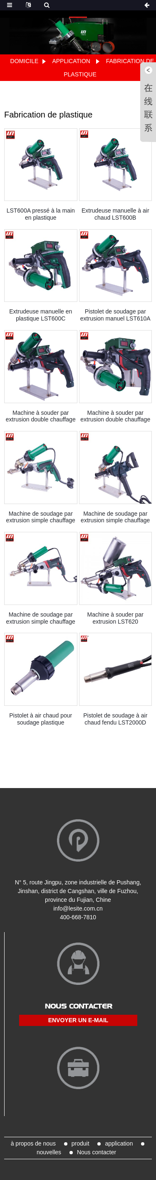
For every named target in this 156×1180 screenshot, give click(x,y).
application (71, 61)
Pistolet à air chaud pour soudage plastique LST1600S (40, 719)
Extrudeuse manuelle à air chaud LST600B (115, 214)
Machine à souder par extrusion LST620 (115, 618)
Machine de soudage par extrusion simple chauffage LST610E (40, 618)
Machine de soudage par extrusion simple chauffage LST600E (40, 517)
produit (80, 1143)
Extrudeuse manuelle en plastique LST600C (40, 315)
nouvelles (49, 1152)
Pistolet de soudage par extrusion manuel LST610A (115, 315)
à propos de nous (33, 1143)
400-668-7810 (78, 917)
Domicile (24, 61)
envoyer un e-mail (78, 1020)
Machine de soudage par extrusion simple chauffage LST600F (115, 517)
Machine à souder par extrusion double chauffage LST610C (115, 416)
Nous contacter (96, 1152)
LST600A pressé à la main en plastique (41, 214)
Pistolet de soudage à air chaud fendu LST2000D (115, 719)
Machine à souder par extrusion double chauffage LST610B (41, 416)
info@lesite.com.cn (77, 908)
